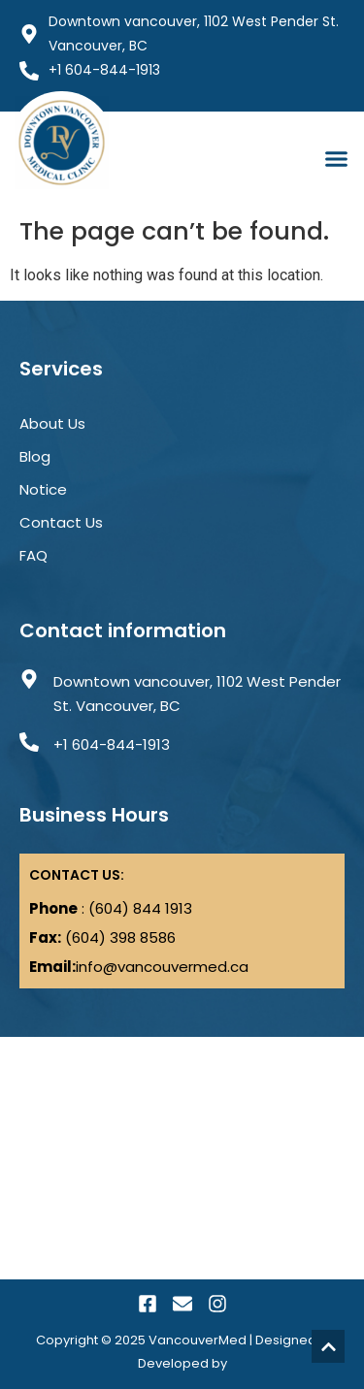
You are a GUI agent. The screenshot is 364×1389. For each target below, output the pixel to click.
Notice (43, 489)
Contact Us (61, 522)
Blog (34, 456)
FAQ (33, 555)
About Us (52, 423)
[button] (336, 159)
